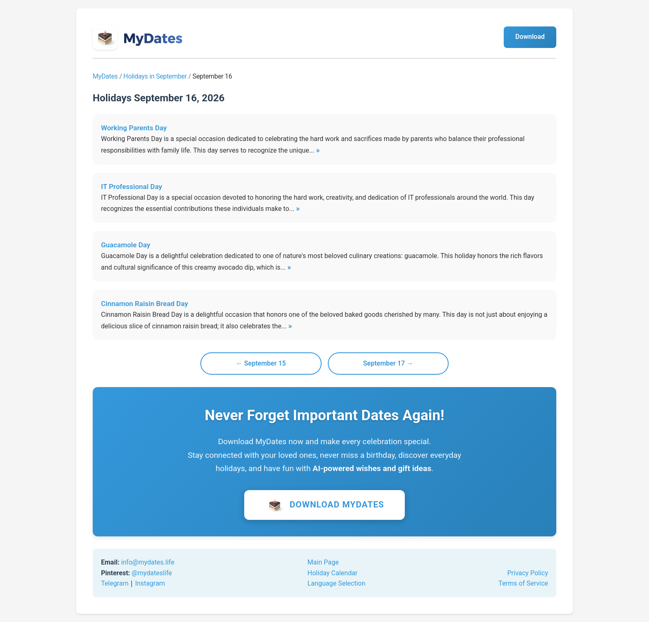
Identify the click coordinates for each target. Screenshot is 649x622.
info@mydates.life (147, 562)
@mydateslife (152, 573)
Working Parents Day (134, 128)
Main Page (323, 562)
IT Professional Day (131, 186)
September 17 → (388, 363)
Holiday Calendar (333, 573)
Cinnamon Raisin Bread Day (144, 303)
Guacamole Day (125, 245)
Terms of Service (523, 583)
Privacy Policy (527, 573)
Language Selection (336, 583)
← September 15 (261, 363)
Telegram (114, 583)
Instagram (150, 583)
